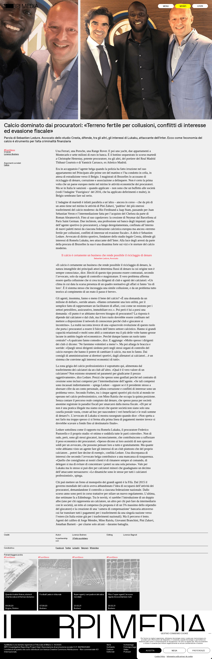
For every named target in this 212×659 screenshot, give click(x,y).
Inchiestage (129, 645)
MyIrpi (183, 6)
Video (126, 649)
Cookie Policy (160, 656)
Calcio (6, 165)
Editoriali (110, 652)
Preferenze (198, 650)
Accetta (150, 650)
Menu (166, 6)
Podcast (127, 652)
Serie (109, 645)
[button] (210, 633)
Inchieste (111, 647)
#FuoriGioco (9, 150)
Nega (174, 650)
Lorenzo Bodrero (11, 154)
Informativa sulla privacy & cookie (180, 656)
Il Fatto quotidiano (80, 538)
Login (200, 6)
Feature (110, 649)
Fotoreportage (130, 647)
